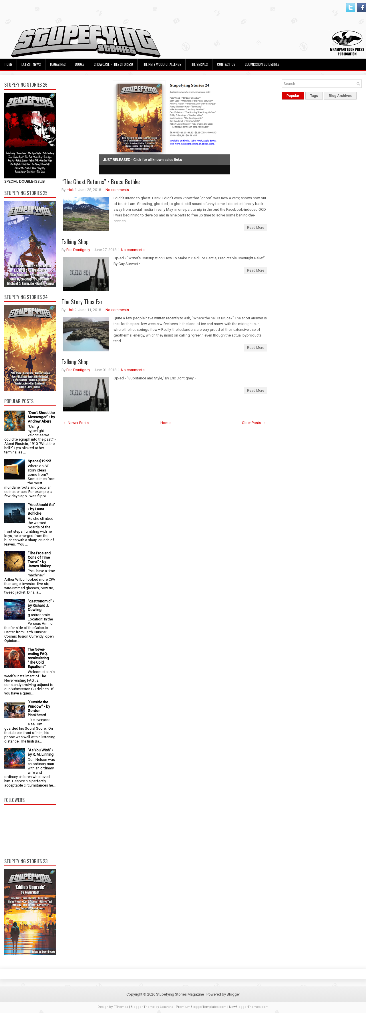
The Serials (199, 64)
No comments (117, 190)
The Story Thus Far (82, 302)
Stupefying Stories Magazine (180, 994)
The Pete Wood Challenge (161, 64)
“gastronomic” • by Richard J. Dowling (41, 605)
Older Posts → (254, 423)
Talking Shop (75, 241)
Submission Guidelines (262, 64)
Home (8, 64)
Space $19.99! (39, 461)
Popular (293, 96)
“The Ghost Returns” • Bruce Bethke (100, 181)
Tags (314, 96)
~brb (70, 190)
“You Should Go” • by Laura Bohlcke (41, 509)
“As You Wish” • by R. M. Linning (40, 752)
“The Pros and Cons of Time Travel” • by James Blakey (39, 559)
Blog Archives (340, 96)
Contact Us (226, 64)
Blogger (233, 994)
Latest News (31, 64)
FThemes (121, 1007)
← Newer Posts (76, 423)
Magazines (58, 64)
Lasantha (166, 1007)
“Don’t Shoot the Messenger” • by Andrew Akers (41, 417)
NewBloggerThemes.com (248, 1007)
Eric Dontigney (78, 250)
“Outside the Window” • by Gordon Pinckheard (39, 708)
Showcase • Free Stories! (113, 64)
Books (80, 64)
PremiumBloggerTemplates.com (201, 1007)
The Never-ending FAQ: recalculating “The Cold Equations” (38, 658)
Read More (255, 228)
